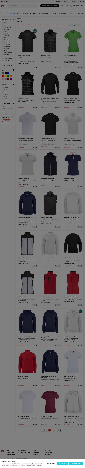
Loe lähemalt (38, 465)
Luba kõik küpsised (76, 463)
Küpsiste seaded (51, 463)
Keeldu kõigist (63, 463)
